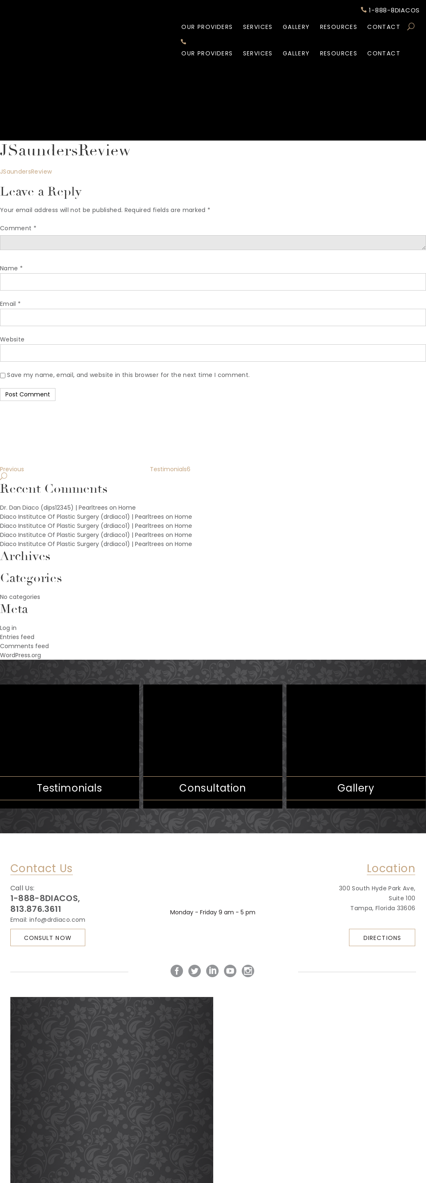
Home (127, 507)
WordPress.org (20, 655)
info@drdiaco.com (57, 920)
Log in (8, 628)
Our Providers (207, 27)
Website (12, 339)
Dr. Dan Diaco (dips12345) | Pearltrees (54, 507)
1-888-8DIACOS (390, 10)
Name (11, 268)
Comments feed (24, 646)
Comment (18, 228)
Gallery (296, 27)
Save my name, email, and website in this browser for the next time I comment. (128, 375)
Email (10, 304)
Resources (339, 27)
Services (258, 27)
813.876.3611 (36, 909)
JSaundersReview (26, 171)
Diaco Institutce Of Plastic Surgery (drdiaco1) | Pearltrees (82, 517)
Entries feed (17, 637)
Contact (383, 27)
